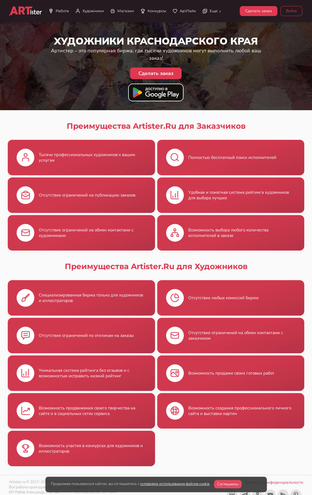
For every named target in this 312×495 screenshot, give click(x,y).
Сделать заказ (258, 11)
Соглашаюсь (227, 484)
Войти (291, 11)
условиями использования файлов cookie (175, 483)
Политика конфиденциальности (274, 482)
